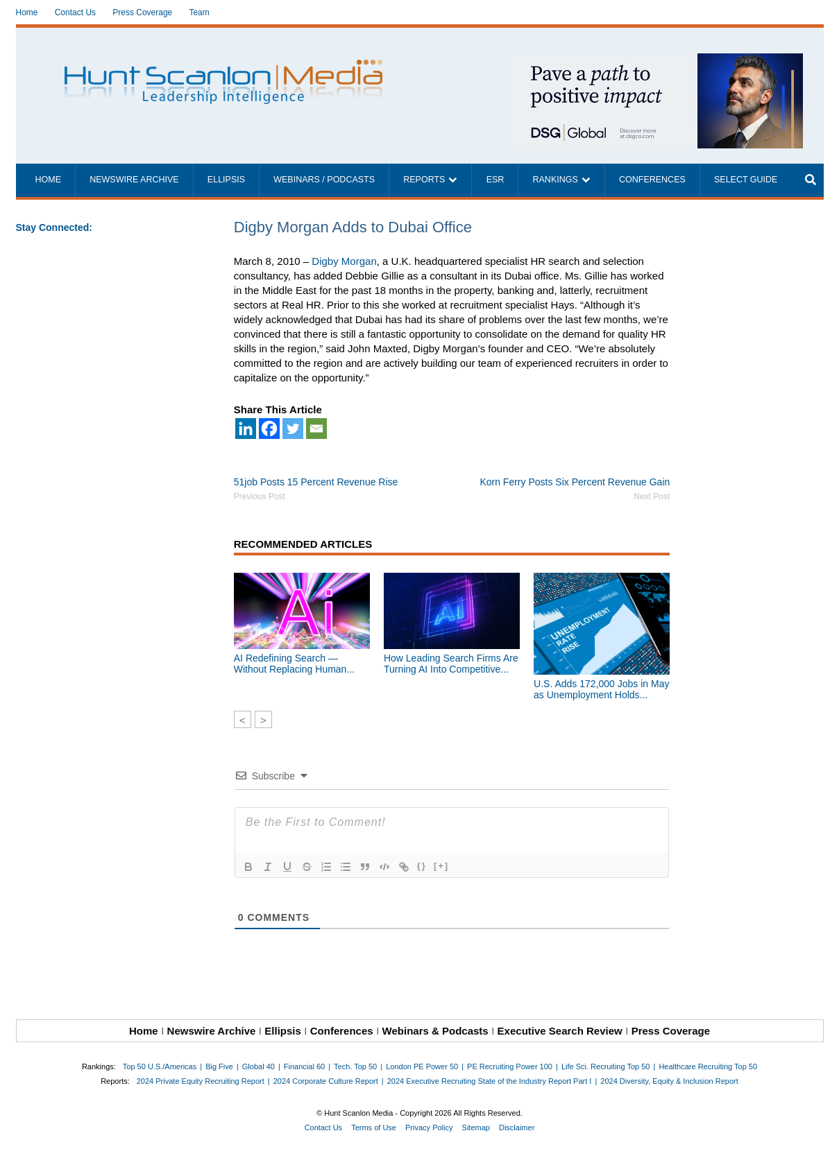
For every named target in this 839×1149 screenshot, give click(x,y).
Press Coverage (142, 12)
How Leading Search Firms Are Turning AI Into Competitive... (451, 664)
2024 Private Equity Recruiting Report (200, 1081)
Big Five (219, 1066)
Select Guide (745, 179)
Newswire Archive (134, 179)
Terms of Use (373, 1127)
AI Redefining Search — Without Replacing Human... (294, 664)
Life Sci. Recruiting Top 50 (605, 1066)
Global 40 (258, 1066)
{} (422, 866)
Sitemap (476, 1127)
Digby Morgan (344, 261)
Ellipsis (226, 179)
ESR (495, 179)
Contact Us (75, 12)
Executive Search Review (560, 1031)
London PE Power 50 (422, 1066)
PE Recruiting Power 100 (509, 1066)
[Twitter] (292, 428)
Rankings (555, 179)
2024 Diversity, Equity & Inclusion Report (669, 1081)
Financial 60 (304, 1066)
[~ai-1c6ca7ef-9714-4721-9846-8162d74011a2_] (657, 61)
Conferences (652, 179)
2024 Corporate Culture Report (325, 1081)
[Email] (316, 428)
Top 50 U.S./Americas (159, 1066)
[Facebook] (269, 428)
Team (199, 12)
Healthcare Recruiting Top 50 (708, 1066)
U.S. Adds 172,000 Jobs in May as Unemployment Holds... (601, 689)
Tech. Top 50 (355, 1066)
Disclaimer (516, 1127)
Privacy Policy (428, 1127)
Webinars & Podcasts (435, 1031)
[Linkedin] (245, 428)
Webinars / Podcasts (324, 179)
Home (27, 12)
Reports (424, 179)
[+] (441, 866)
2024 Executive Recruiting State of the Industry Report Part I (489, 1081)
